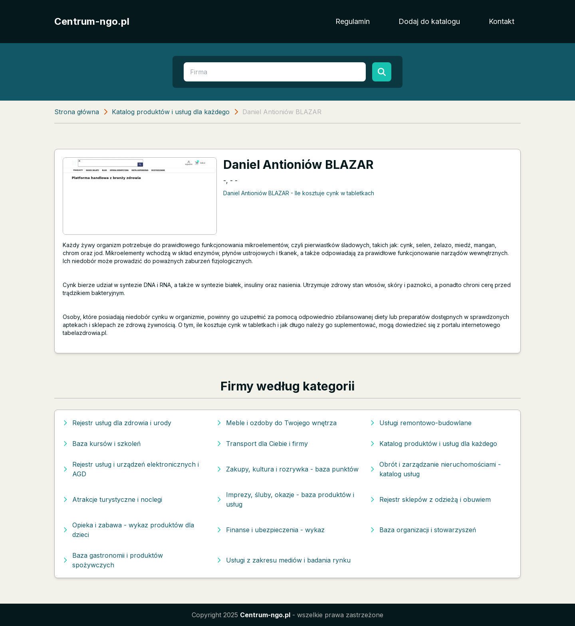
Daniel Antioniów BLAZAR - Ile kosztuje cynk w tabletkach (298, 193)
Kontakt (501, 21)
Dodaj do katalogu (429, 21)
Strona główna (76, 112)
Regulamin (352, 21)
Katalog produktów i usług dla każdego (171, 112)
